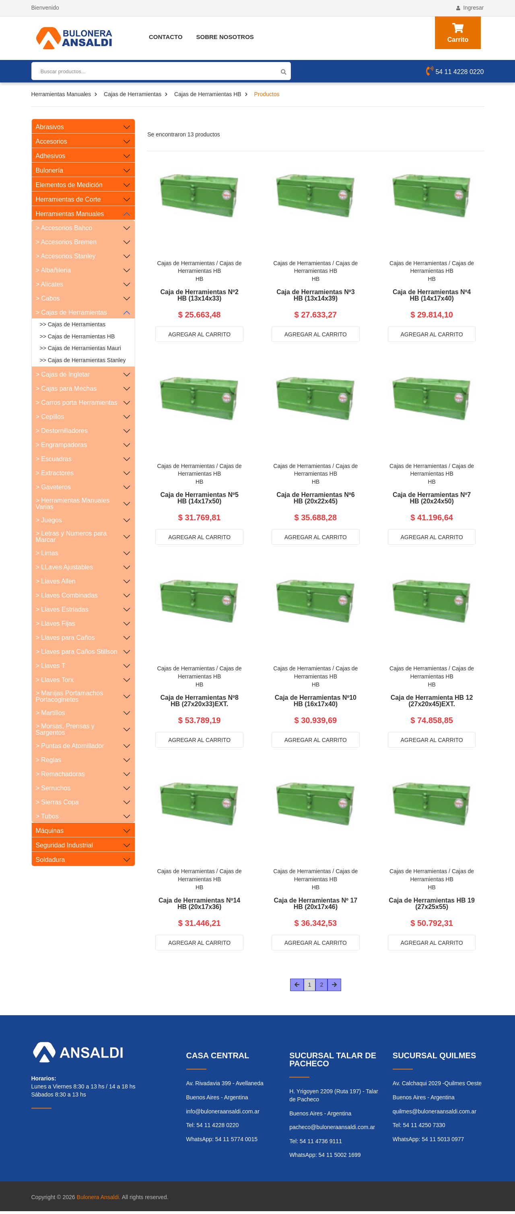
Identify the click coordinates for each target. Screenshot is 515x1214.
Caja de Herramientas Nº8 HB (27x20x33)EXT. (199, 702)
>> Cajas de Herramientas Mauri (80, 348)
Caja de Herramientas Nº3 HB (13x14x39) (315, 295)
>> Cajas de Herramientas (72, 324)
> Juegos (49, 520)
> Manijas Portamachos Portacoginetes (69, 696)
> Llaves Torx (55, 679)
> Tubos (47, 816)
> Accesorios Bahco (64, 228)
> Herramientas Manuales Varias (73, 503)
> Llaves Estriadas (62, 609)
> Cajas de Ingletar (63, 374)
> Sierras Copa (57, 802)
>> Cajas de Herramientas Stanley (83, 360)
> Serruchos (53, 788)
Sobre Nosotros (225, 36)
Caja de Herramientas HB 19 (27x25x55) (431, 905)
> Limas (47, 553)
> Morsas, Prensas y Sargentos (65, 729)
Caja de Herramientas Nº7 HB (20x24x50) (432, 499)
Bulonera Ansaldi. (99, 1199)
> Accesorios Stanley (66, 256)
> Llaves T (51, 665)
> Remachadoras (60, 774)
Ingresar (470, 7)
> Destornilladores (62, 430)
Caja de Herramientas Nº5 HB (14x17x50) (199, 499)
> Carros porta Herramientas (76, 402)
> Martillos (50, 712)
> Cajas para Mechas (66, 388)
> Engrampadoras (61, 444)
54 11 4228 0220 (455, 72)
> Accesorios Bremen (66, 242)
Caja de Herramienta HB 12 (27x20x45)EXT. (432, 702)
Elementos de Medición (69, 184)
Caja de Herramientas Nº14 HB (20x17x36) (199, 905)
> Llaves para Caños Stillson (76, 651)
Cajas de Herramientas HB (207, 94)
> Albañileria (53, 270)
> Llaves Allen (56, 581)
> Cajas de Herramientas (71, 312)
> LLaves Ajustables (64, 567)
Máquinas (50, 830)
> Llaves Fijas (55, 623)
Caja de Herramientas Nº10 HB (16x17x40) (315, 702)
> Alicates (50, 284)
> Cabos (48, 298)
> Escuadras (54, 459)
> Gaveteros (53, 487)
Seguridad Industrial (64, 845)
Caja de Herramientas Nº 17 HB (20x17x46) (315, 905)
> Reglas (49, 759)
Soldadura (50, 859)
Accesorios (51, 141)
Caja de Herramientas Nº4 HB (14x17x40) (432, 295)
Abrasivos (50, 127)
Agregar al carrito (199, 335)
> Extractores (55, 473)
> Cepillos (50, 416)
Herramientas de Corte (68, 199)
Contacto (166, 36)
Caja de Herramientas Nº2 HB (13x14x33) (199, 295)
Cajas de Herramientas (132, 94)
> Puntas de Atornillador (70, 745)
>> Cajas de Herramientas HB (77, 336)
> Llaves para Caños (65, 637)
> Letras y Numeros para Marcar (71, 536)
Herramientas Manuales (61, 94)
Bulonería (50, 170)
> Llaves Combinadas (67, 595)
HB (199, 279)
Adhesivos (51, 156)
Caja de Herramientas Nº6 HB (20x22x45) (315, 499)
